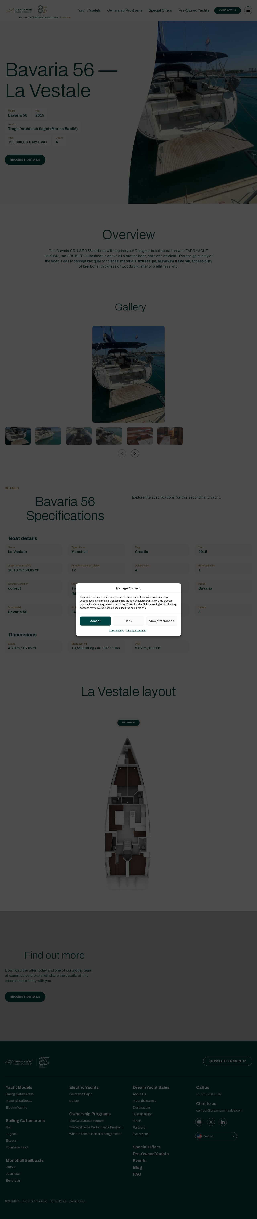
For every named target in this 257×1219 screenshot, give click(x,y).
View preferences (161, 621)
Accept (95, 621)
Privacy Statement (136, 630)
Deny (128, 621)
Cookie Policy (116, 630)
